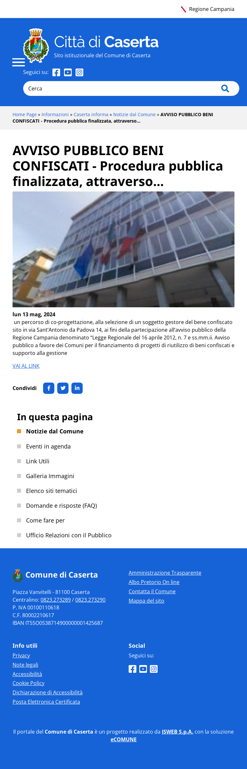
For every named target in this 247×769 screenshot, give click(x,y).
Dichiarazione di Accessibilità (48, 692)
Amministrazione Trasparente (165, 572)
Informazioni (55, 114)
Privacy (21, 655)
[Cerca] (131, 88)
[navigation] (18, 62)
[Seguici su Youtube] (68, 72)
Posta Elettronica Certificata (46, 701)
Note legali (25, 664)
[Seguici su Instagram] (79, 72)
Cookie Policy (28, 683)
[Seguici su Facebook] (56, 72)
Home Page (25, 114)
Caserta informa (91, 114)
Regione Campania (207, 9)
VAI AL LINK (26, 365)
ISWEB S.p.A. (177, 731)
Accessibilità (27, 674)
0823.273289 (56, 599)
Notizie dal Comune (134, 114)
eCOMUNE (124, 739)
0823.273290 (90, 599)
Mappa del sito (146, 600)
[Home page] (36, 45)
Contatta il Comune (152, 591)
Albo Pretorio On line (154, 582)
